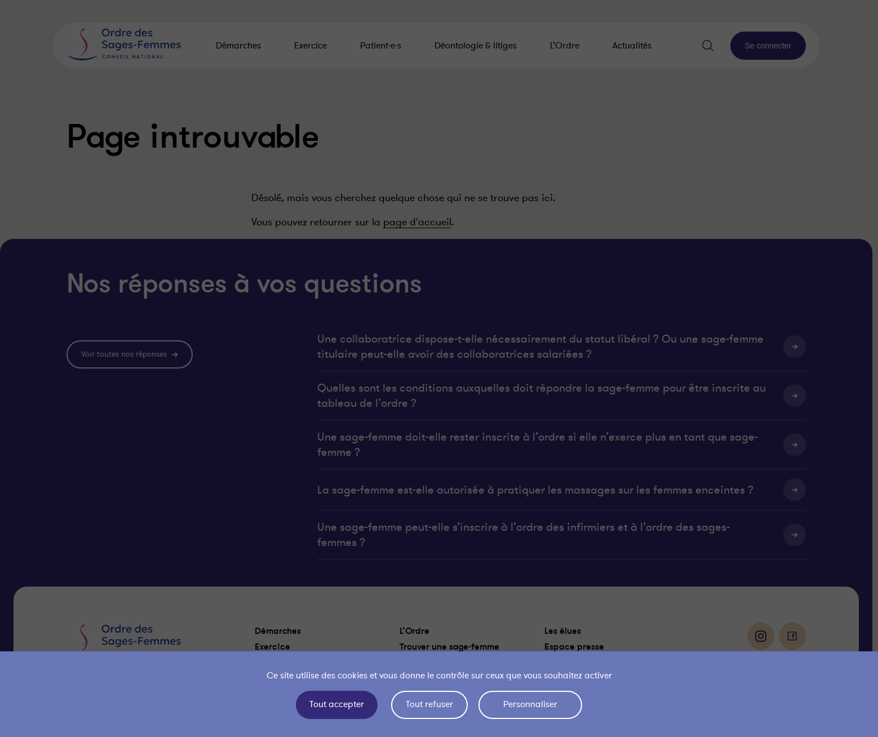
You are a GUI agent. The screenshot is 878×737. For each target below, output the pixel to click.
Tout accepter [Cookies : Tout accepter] (336, 704)
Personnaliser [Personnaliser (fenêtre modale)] (530, 704)
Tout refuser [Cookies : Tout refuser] (429, 704)
